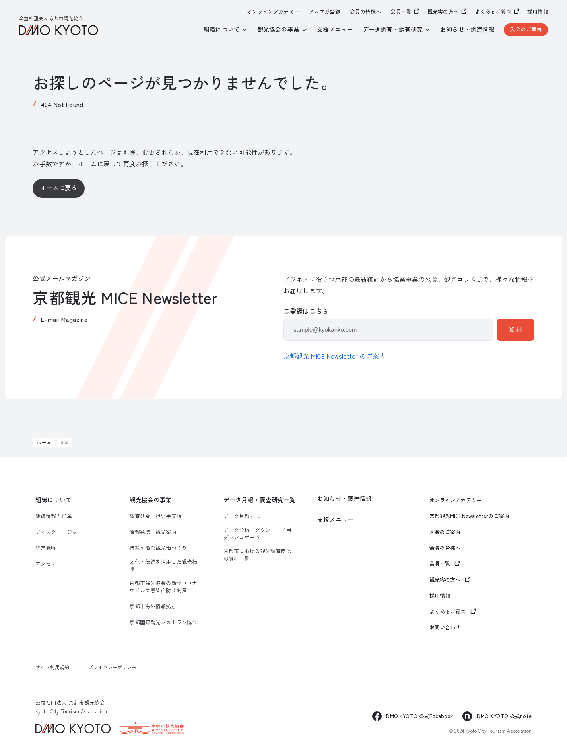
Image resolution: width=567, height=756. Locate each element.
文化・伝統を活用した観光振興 (163, 565)
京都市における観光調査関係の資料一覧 (257, 555)
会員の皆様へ (365, 11)
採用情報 (537, 11)
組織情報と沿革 (53, 516)
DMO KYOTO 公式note (504, 716)
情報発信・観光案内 (152, 532)
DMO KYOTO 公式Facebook (419, 716)
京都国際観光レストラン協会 (163, 622)
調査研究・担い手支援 (155, 516)
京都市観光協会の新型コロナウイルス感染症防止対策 (163, 586)
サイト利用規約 (52, 667)
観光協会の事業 (150, 500)
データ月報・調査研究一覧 (259, 500)
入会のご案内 (526, 29)
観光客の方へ (443, 11)
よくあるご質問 (493, 11)
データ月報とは (241, 516)
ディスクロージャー (58, 532)
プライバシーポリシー (112, 667)
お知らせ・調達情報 (467, 29)
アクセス (45, 563)
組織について (53, 500)
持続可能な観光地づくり (158, 547)
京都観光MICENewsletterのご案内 (469, 516)
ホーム (44, 442)
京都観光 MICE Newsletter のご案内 (334, 355)
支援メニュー (335, 29)
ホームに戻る (59, 187)
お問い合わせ (445, 627)
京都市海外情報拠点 (152, 606)
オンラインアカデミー (273, 11)
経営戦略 (45, 547)
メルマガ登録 (324, 11)
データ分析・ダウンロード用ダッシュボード (257, 533)
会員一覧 (401, 11)
